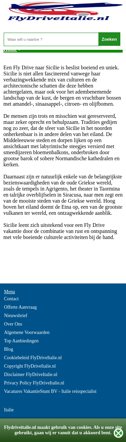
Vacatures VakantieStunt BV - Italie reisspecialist (50, 391)
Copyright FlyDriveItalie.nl (30, 366)
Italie (9, 409)
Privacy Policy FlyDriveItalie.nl (34, 382)
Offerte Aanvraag (20, 307)
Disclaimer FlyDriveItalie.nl (30, 374)
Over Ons (13, 324)
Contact (11, 298)
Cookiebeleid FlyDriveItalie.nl (33, 357)
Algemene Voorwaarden (26, 332)
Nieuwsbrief (15, 315)
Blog (8, 349)
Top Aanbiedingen (21, 340)
